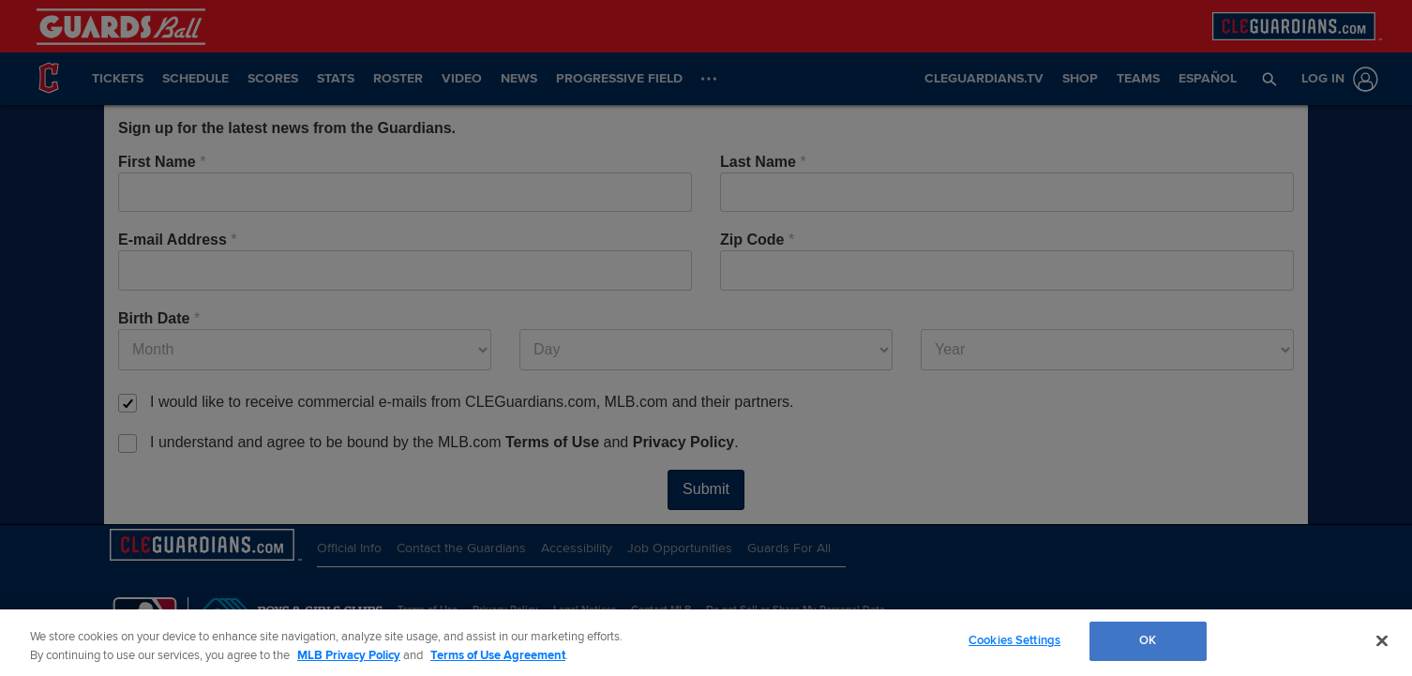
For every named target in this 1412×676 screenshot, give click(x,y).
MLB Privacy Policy (348, 655)
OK (1147, 640)
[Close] (1382, 640)
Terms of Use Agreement (497, 655)
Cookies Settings (1014, 640)
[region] (706, 642)
